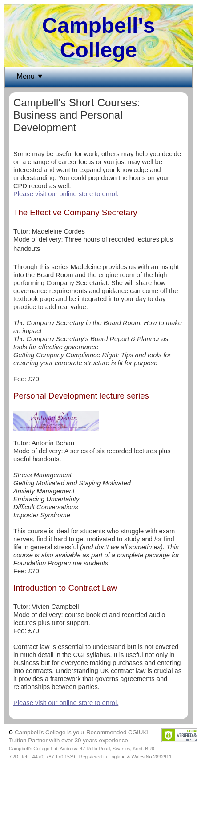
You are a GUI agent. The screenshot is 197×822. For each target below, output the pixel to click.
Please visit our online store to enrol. (65, 193)
